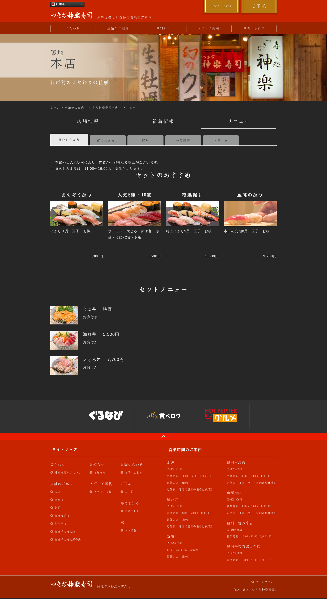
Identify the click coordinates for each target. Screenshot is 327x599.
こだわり (73, 28)
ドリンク (221, 140)
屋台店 (59, 499)
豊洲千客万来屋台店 (68, 539)
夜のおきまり (108, 140)
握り (145, 140)
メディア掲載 (209, 28)
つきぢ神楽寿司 (71, 15)
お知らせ (163, 28)
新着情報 (163, 121)
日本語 (58, 4)
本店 (58, 491)
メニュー (129, 107)
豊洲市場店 (62, 515)
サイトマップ (264, 581)
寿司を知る (132, 511)
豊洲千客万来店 (65, 531)
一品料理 (183, 140)
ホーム (55, 107)
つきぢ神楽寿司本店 (103, 107)
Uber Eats (221, 6)
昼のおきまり (69, 139)
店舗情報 (88, 121)
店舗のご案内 (118, 28)
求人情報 (131, 530)
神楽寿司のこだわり (68, 472)
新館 (58, 507)
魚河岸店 (60, 523)
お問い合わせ (254, 28)
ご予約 (259, 5)
